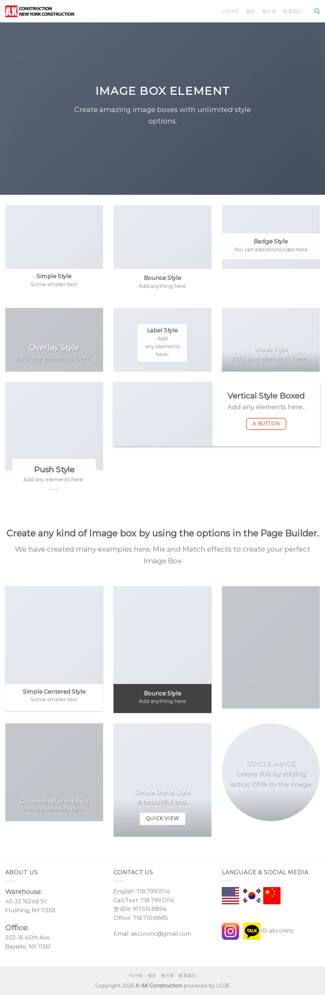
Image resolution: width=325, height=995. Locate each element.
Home (230, 11)
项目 (251, 11)
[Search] (317, 11)
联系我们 (293, 11)
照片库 (269, 11)
